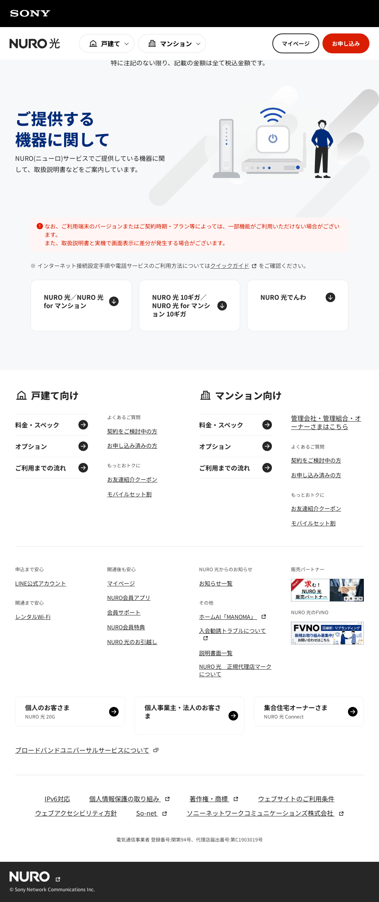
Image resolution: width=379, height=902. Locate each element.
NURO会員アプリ (128, 597)
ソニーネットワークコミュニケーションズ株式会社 (265, 813)
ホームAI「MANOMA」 (233, 617)
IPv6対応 (57, 799)
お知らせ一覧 (215, 583)
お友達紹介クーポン (132, 479)
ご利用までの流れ (40, 467)
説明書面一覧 (215, 652)
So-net (152, 813)
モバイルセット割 (129, 494)
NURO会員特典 (126, 627)
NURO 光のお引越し (132, 641)
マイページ (121, 583)
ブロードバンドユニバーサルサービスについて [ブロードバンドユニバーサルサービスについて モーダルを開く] (87, 750)
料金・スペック (37, 425)
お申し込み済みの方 (132, 445)
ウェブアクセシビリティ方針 (76, 813)
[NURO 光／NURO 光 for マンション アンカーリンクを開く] (81, 305)
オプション (31, 446)
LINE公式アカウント (40, 583)
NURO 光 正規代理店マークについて (235, 670)
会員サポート (124, 612)
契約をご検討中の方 (132, 431)
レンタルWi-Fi (33, 616)
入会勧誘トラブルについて (232, 634)
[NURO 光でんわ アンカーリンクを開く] (298, 305)
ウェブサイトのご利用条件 (296, 799)
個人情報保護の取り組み (129, 799)
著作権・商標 (214, 799)
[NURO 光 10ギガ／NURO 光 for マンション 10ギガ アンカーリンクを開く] (189, 305)
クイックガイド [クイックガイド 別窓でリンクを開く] (233, 265)
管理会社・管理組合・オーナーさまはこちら (326, 422)
